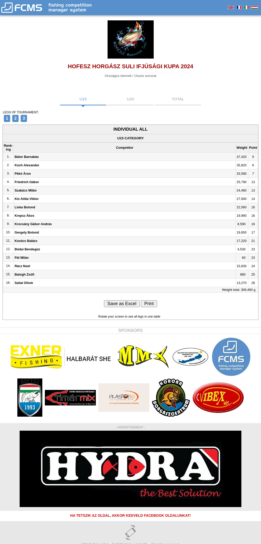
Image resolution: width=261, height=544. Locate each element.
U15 (83, 99)
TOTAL (178, 99)
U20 (130, 99)
